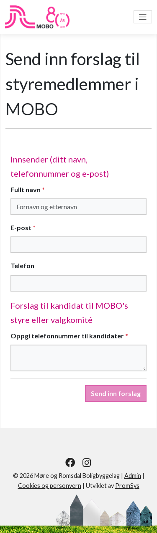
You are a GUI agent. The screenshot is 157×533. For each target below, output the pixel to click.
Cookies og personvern (49, 485)
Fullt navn (27, 189)
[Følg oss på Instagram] (87, 462)
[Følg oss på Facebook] (70, 462)
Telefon (22, 265)
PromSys (127, 485)
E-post (23, 227)
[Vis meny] (143, 16)
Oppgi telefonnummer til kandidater (69, 336)
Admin (132, 475)
